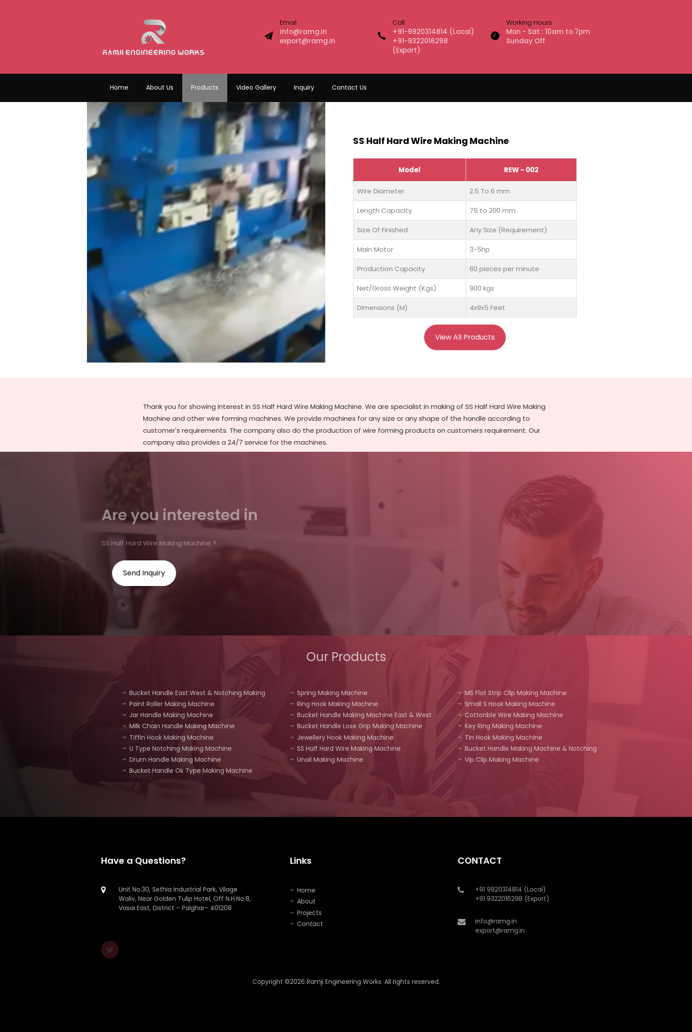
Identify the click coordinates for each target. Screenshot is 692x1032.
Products (204, 87)
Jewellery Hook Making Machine (342, 737)
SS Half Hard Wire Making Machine (345, 748)
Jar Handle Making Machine (167, 715)
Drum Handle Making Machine (171, 759)
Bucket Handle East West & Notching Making (193, 692)
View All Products (465, 337)
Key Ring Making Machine (500, 726)
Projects (306, 912)
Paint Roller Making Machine (168, 703)
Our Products (346, 656)
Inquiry (304, 87)
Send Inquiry (144, 573)
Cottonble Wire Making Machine (510, 715)
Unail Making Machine (326, 759)
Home (119, 87)
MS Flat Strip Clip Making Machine (512, 692)
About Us (159, 87)
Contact (306, 923)
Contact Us (349, 87)
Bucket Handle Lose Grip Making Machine (356, 726)
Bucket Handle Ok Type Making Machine (187, 770)
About (303, 901)
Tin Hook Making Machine (500, 737)
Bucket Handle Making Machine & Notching (527, 748)
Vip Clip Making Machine (498, 759)
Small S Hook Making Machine (506, 703)
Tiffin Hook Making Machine (168, 737)
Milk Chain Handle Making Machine (178, 726)
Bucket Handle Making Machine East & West (361, 715)
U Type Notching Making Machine (177, 748)
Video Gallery (256, 87)
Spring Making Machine (329, 692)
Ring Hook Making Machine (334, 703)
